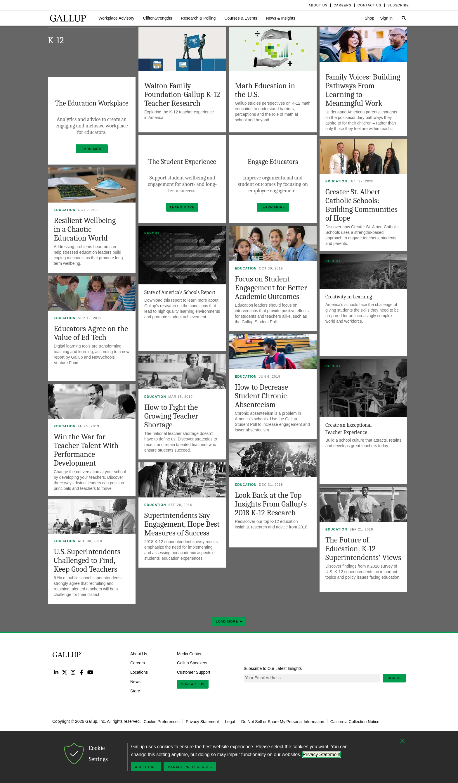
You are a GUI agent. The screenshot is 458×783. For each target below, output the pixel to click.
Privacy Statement (202, 721)
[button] (116, 18)
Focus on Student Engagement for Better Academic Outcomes (271, 287)
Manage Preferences (189, 767)
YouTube (90, 672)
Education (336, 181)
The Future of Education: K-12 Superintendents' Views (363, 548)
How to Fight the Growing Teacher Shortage (171, 416)
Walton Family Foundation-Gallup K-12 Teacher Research (182, 94)
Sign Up (394, 678)
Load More (229, 621)
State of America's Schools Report (179, 292)
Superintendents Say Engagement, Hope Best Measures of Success (182, 524)
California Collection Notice (354, 721)
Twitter (64, 672)
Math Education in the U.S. (265, 90)
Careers (137, 663)
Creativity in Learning (348, 297)
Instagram (73, 672)
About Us (138, 653)
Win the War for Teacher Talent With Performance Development (86, 450)
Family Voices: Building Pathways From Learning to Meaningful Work (362, 90)
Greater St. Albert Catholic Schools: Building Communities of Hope (361, 205)
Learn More (93, 147)
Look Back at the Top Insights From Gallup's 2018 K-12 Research (271, 504)
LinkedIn (56, 672)
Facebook (82, 672)
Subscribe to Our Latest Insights (273, 668)
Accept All (146, 767)
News (135, 681)
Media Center (189, 653)
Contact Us (193, 684)
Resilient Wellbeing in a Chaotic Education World (85, 229)
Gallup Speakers (192, 663)
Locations (139, 672)
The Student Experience (182, 162)
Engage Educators (273, 162)
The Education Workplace (91, 103)
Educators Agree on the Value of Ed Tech (91, 333)
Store (135, 691)
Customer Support (193, 672)
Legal (230, 721)
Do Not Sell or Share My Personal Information (282, 721)
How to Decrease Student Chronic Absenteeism (261, 396)
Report (151, 233)
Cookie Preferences (162, 721)
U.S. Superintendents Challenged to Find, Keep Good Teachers (87, 560)
